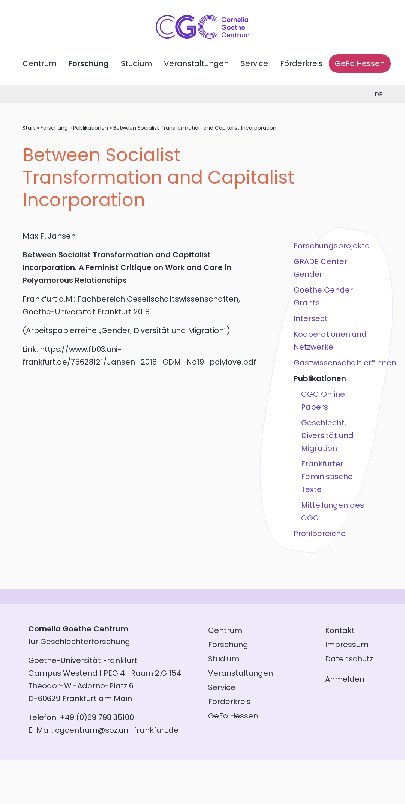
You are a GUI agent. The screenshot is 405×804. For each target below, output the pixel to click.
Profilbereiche (320, 533)
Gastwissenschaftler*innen (333, 362)
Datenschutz (349, 659)
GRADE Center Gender (320, 267)
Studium (136, 63)
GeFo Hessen (360, 63)
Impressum (347, 644)
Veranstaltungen (196, 63)
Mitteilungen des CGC (332, 511)
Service (254, 63)
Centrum (39, 63)
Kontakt (340, 630)
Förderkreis (301, 63)
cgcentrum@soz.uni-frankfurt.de (116, 730)
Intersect (311, 318)
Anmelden (344, 679)
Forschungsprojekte (332, 245)
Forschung (89, 63)
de (378, 94)
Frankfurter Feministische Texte (327, 477)
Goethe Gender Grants (323, 296)
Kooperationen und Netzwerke (330, 340)
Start (28, 128)
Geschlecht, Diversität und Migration (327, 435)
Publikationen (90, 128)
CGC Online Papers (323, 400)
